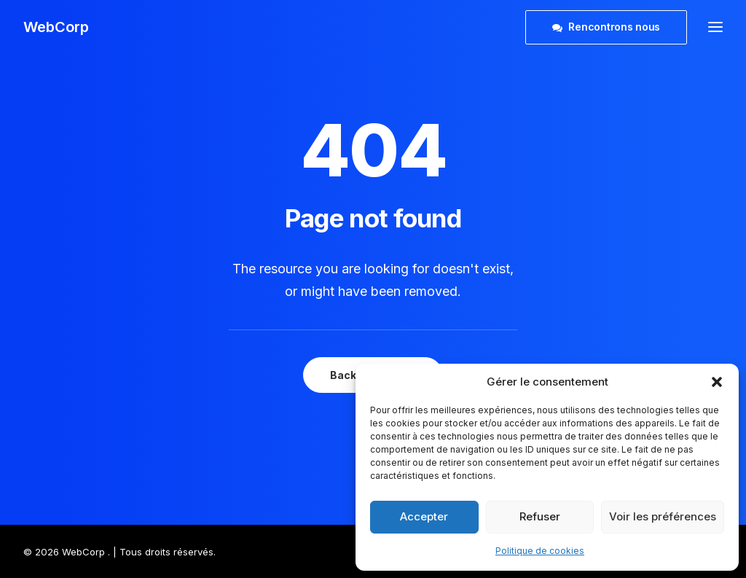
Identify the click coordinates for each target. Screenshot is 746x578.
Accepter (424, 516)
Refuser (539, 516)
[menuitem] (609, 27)
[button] (717, 382)
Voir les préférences (662, 516)
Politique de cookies (539, 550)
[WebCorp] (56, 27)
